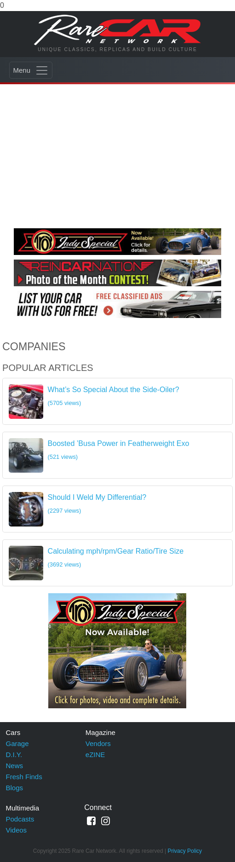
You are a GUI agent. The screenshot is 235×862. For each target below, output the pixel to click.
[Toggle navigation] (30, 70)
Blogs (14, 788)
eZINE (95, 754)
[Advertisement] (117, 154)
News (14, 765)
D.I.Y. (14, 754)
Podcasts (20, 819)
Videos (16, 830)
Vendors (98, 743)
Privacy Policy (184, 851)
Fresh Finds (24, 777)
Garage (17, 743)
